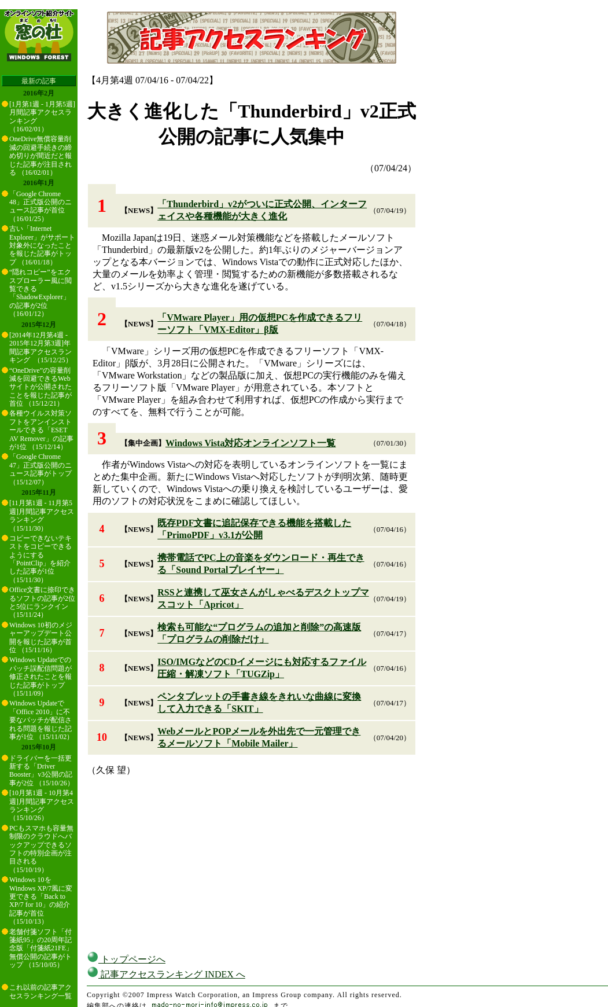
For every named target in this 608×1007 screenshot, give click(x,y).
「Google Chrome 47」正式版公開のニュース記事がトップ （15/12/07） (40, 469)
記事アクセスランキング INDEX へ (166, 974)
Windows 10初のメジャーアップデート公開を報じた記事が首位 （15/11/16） (40, 637)
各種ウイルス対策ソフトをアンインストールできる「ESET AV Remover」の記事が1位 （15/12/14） (41, 430)
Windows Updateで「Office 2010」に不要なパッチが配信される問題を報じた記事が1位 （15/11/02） (41, 720)
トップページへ (126, 959)
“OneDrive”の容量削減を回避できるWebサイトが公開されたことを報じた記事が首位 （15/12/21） (40, 387)
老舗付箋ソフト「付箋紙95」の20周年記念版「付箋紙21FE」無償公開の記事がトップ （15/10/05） (41, 948)
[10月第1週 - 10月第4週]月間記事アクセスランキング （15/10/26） (41, 805)
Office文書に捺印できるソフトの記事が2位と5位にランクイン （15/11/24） (42, 602)
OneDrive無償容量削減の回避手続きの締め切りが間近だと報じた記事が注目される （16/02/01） (40, 156)
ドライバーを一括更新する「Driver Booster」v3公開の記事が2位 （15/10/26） (41, 770)
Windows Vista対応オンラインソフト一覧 (250, 443)
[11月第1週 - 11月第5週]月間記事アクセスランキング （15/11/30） (41, 515)
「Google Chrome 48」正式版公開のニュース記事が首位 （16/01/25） (40, 206)
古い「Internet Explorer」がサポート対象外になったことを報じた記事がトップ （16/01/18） (42, 245)
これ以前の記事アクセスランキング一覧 (40, 991)
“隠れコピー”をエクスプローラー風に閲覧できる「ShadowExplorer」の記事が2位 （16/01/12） (40, 293)
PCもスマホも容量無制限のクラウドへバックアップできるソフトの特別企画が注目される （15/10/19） (41, 849)
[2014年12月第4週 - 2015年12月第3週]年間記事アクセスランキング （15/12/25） (40, 347)
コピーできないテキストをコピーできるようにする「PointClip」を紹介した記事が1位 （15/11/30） (40, 559)
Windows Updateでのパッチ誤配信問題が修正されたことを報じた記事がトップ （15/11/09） (40, 676)
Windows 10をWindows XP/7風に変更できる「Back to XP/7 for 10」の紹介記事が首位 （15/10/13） (40, 900)
